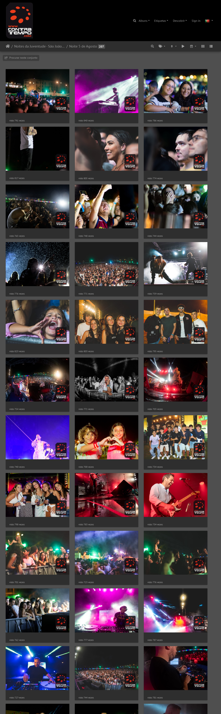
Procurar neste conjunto (21, 57)
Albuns (143, 20)
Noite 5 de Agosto (83, 46)
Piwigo (122, 706)
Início (8, 46)
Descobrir (179, 20)
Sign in (196, 20)
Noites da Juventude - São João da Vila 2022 (39, 46)
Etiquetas (160, 20)
